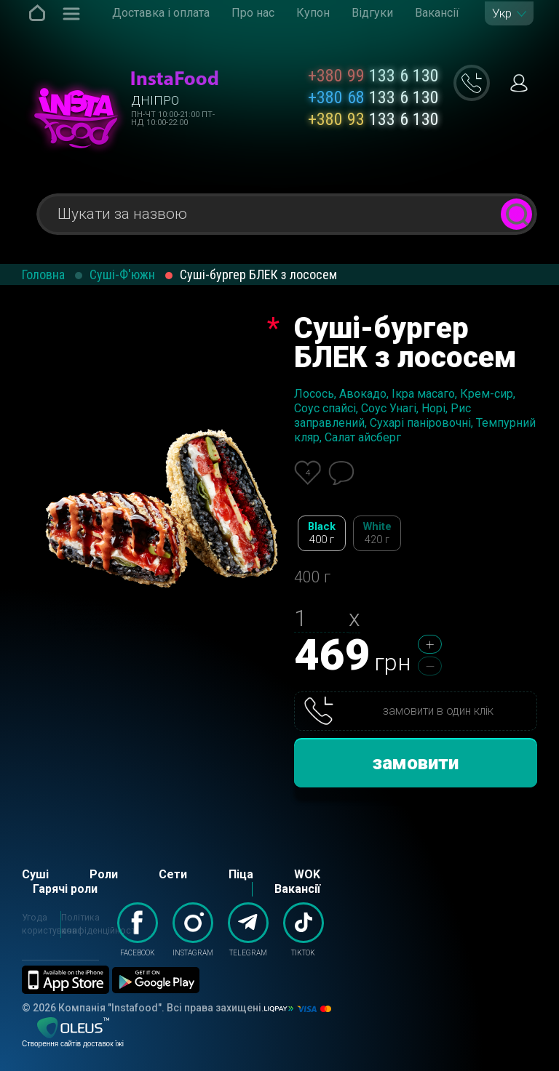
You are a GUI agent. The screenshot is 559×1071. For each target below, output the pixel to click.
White (377, 533)
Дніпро (155, 100)
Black (321, 533)
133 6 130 (373, 75)
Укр (502, 13)
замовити (416, 763)
